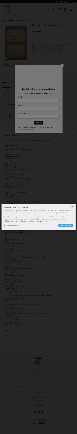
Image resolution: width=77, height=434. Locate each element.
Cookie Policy (44, 221)
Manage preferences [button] (12, 225)
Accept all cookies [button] (65, 225)
